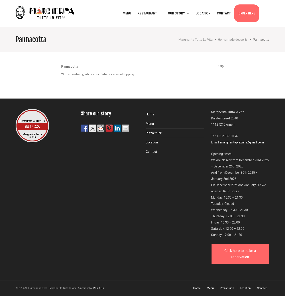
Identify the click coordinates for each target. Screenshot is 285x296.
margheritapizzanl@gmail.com (242, 142)
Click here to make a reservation (240, 254)
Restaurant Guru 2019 (32, 121)
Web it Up (98, 288)
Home (150, 114)
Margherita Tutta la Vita (32, 135)
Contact (151, 151)
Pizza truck (154, 133)
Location (152, 142)
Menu (150, 123)
